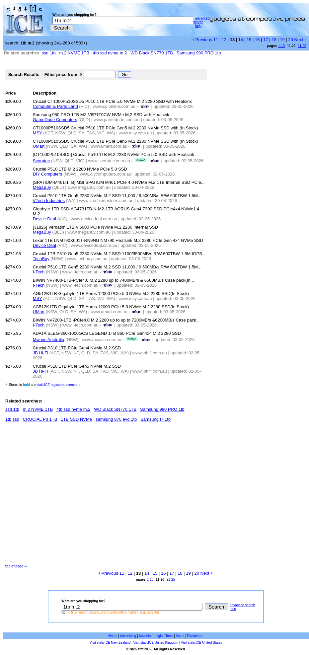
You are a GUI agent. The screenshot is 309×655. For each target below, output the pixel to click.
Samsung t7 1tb (155, 419)
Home (113, 636)
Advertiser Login (151, 636)
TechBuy (41, 258)
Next (300, 39)
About (180, 636)
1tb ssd (12, 419)
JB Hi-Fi (40, 352)
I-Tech (38, 271)
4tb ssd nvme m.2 (110, 52)
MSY (37, 132)
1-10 (281, 46)
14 (240, 39)
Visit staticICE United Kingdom (155, 642)
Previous (202, 39)
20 (290, 39)
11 (215, 39)
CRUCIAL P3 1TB (40, 419)
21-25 (302, 46)
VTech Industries (49, 200)
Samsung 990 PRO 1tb (199, 52)
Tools (169, 636)
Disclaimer (194, 636)
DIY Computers (47, 174)
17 (265, 39)
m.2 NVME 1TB (74, 52)
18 (273, 39)
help (198, 26)
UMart (38, 146)
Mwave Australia (48, 339)
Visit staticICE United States (201, 642)
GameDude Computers (55, 119)
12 (224, 39)
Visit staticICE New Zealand (110, 642)
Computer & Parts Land (55, 106)
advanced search (201, 20)
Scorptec (41, 160)
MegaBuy (42, 187)
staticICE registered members (58, 385)
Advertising (128, 636)
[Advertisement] (62, 495)
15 (249, 39)
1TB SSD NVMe (76, 419)
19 (282, 39)
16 (257, 39)
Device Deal (44, 218)
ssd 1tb (49, 52)
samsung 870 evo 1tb (116, 419)
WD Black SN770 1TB (151, 52)
